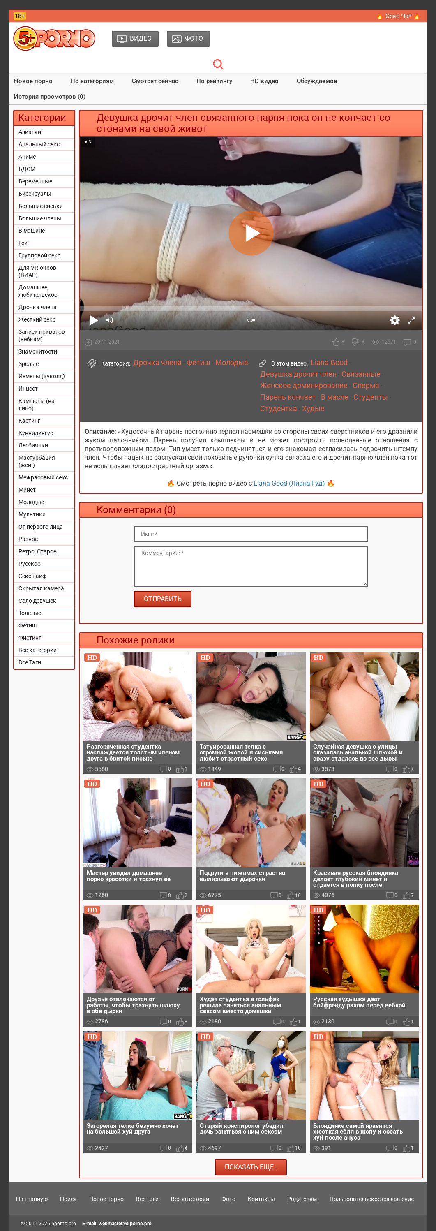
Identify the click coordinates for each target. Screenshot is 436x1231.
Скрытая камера (41, 588)
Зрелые (28, 364)
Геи (23, 243)
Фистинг (29, 637)
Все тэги (147, 1199)
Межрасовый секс (43, 477)
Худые (313, 409)
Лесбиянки (33, 445)
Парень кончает (288, 397)
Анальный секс (39, 144)
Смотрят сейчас (155, 81)
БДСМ (26, 169)
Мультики (32, 514)
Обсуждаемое (317, 81)
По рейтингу (214, 81)
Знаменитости (37, 351)
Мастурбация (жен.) (36, 461)
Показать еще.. (251, 1167)
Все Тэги (29, 662)
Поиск (68, 1199)
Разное (28, 539)
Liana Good (329, 363)
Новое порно (33, 81)
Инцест (28, 388)
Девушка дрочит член (298, 374)
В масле (334, 397)
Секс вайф (32, 576)
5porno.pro (63, 1223)
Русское (29, 563)
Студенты (370, 397)
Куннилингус (35, 433)
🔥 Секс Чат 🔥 (398, 16)
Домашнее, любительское (37, 291)
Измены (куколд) (41, 376)
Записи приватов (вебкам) (41, 335)
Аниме (27, 156)
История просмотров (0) (49, 96)
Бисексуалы (34, 193)
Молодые (31, 502)
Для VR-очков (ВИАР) (37, 271)
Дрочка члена (37, 307)
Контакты (261, 1199)
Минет (27, 489)
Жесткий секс (36, 319)
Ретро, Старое (37, 551)
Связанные (361, 374)
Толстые (29, 613)
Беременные (35, 181)
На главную (32, 1199)
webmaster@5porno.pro (125, 1223)
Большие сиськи (40, 206)
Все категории (37, 650)
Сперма (366, 386)
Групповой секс (39, 255)
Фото (228, 1199)
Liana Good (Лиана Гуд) (289, 483)
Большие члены (39, 218)
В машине (31, 230)
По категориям (92, 81)
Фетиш (27, 625)
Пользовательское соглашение (372, 1199)
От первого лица (40, 526)
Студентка (278, 409)
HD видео (264, 81)
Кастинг (29, 420)
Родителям (302, 1199)
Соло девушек (37, 600)
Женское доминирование (304, 386)
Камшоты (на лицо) (36, 405)
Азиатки (29, 132)
